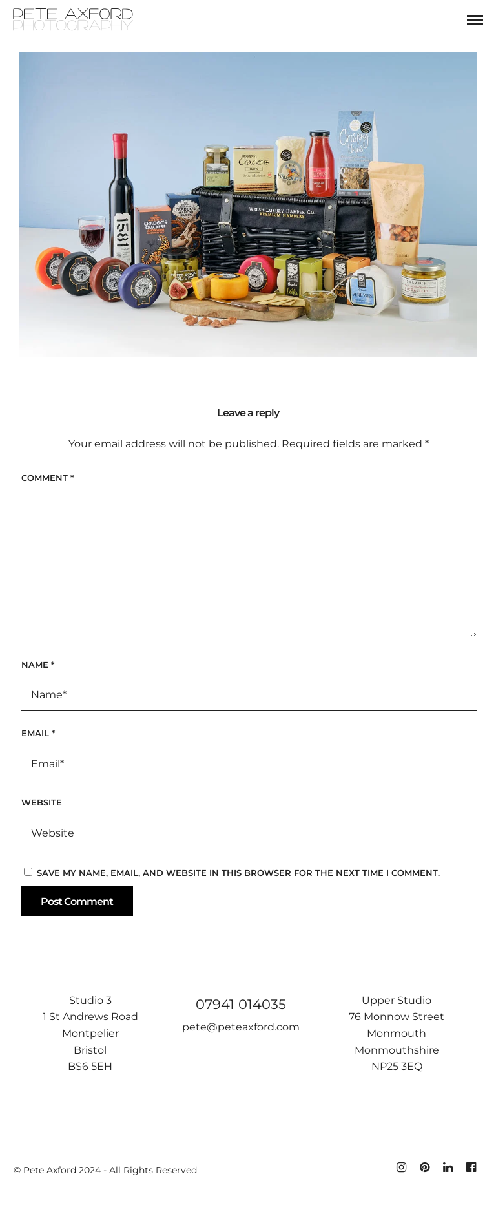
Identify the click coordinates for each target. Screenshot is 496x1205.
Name (37, 664)
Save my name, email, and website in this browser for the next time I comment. (238, 873)
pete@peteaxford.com (241, 1027)
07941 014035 (241, 1004)
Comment (47, 478)
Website (41, 802)
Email (38, 733)
